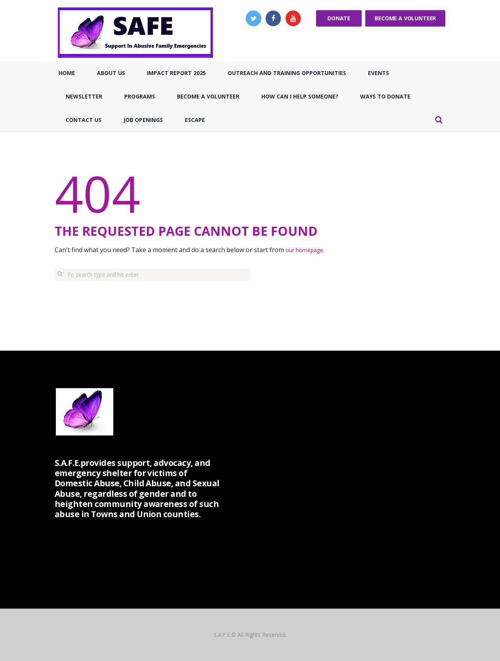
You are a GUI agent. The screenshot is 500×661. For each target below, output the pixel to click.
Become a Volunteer (405, 18)
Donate (338, 18)
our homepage (307, 249)
